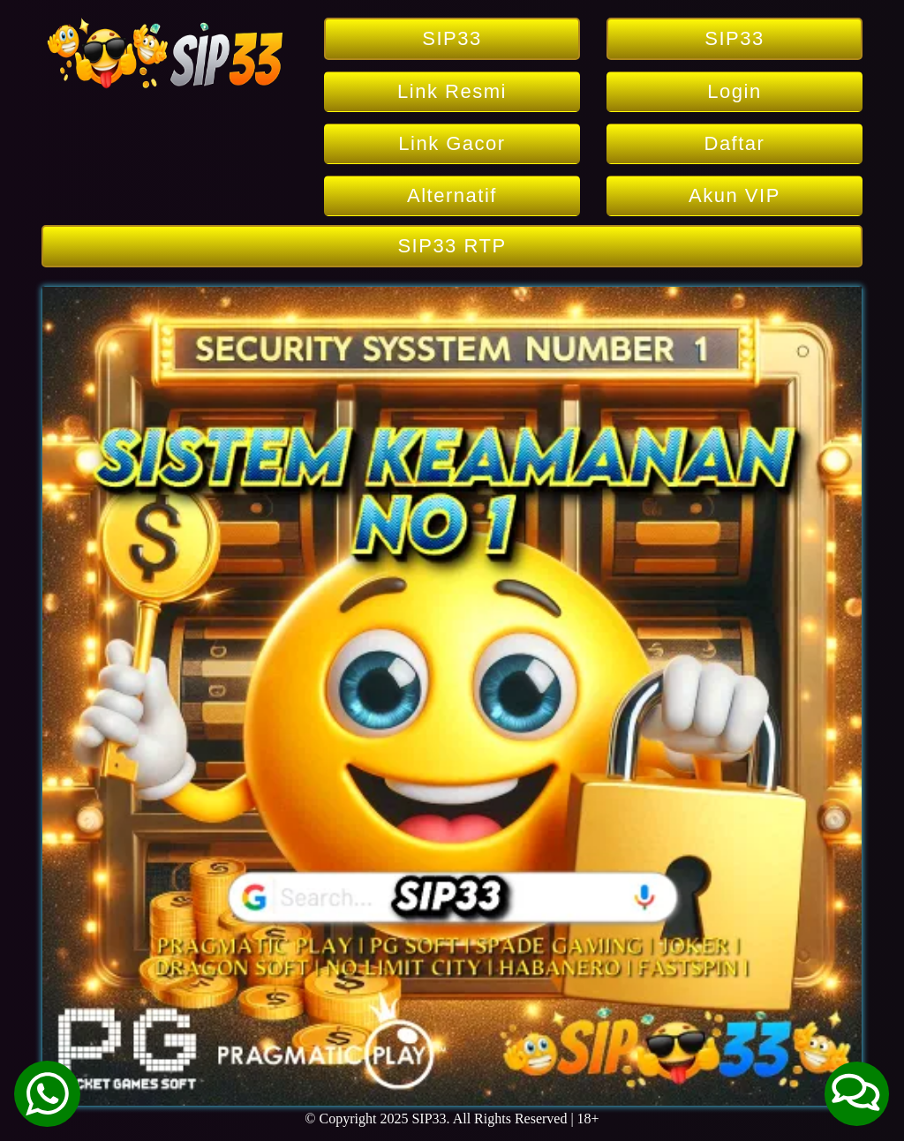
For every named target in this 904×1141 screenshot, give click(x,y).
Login (734, 91)
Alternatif (452, 195)
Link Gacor (451, 143)
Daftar (734, 143)
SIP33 (451, 38)
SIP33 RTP (451, 246)
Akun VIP (734, 195)
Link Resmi (452, 91)
